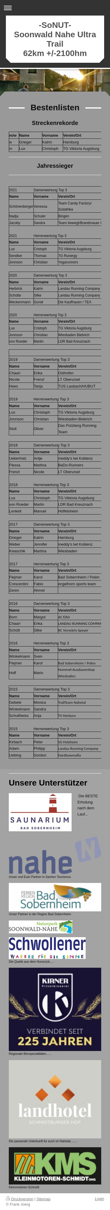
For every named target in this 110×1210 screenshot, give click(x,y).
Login (99, 1199)
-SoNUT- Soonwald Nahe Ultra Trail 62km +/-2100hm (55, 39)
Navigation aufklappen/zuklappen (55, 7)
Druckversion (19, 1199)
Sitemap (44, 1199)
